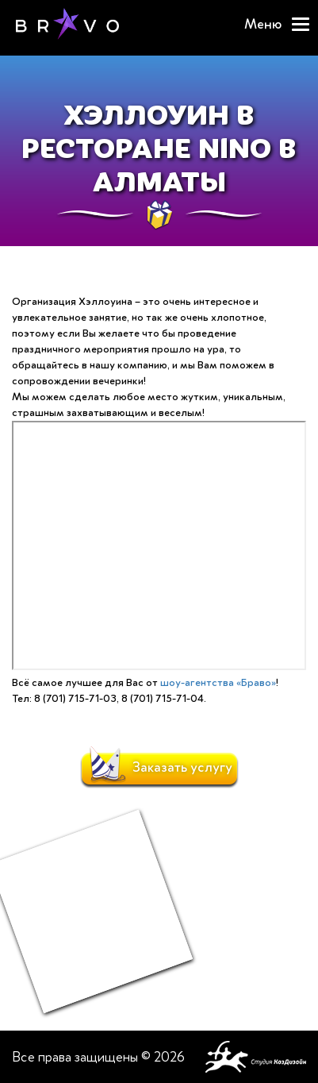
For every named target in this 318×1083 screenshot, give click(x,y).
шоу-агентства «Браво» (218, 682)
